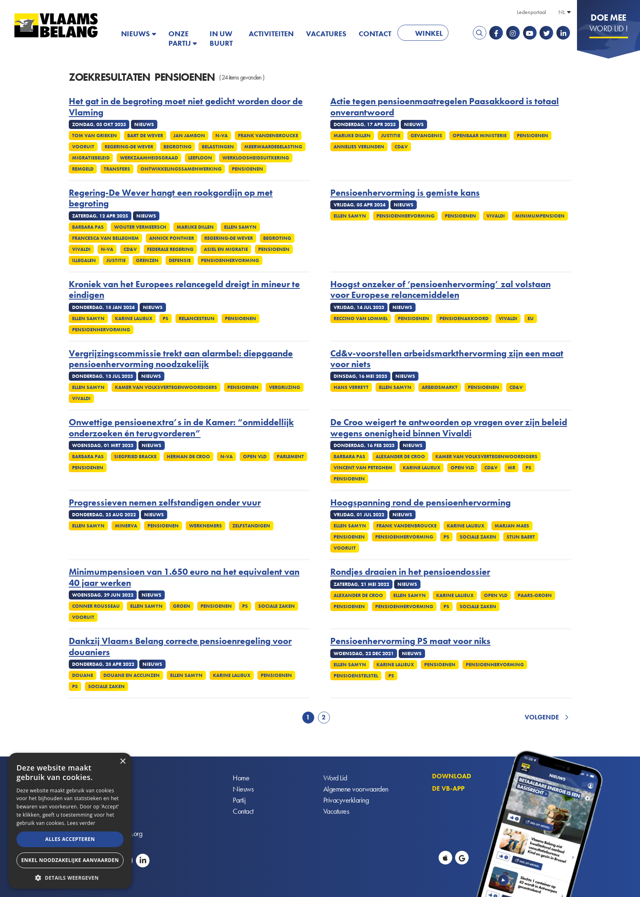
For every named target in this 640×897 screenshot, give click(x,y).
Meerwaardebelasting (273, 146)
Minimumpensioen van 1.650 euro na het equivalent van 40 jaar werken (184, 577)
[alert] (70, 821)
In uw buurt (221, 38)
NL (561, 12)
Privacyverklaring (346, 800)
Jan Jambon (189, 135)
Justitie (390, 135)
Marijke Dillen (352, 135)
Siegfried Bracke (135, 456)
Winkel (429, 33)
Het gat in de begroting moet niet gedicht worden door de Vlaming (186, 107)
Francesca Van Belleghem (105, 238)
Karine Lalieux (133, 318)
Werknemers (205, 525)
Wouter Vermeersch (140, 227)
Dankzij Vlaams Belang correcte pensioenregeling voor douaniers (180, 647)
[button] (70, 877)
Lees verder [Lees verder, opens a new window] (81, 823)
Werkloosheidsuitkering (255, 158)
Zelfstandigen (251, 525)
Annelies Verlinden (359, 146)
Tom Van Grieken (94, 135)
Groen (181, 606)
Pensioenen (247, 169)
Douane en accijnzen (131, 675)
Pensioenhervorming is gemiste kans (405, 192)
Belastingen (218, 146)
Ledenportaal (531, 12)
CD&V (130, 249)
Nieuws (135, 33)
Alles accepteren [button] (70, 839)
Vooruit (83, 146)
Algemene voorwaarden (355, 789)
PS (165, 318)
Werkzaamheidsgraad (149, 158)
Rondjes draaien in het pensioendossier (410, 572)
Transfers (117, 169)
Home (241, 777)
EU (531, 318)
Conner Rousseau (96, 606)
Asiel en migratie (226, 249)
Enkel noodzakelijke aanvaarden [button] (70, 860)
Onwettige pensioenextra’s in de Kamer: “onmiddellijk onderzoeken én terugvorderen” (181, 428)
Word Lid (335, 777)
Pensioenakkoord (463, 318)
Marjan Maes (512, 525)
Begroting (178, 146)
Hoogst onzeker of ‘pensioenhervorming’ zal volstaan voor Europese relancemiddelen (440, 290)
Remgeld (82, 169)
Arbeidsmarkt (440, 387)
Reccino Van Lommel (361, 318)
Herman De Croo (188, 456)
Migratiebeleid (91, 158)
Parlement (290, 456)
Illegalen (84, 260)
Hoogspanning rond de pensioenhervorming (420, 502)
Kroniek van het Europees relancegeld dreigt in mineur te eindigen (184, 290)
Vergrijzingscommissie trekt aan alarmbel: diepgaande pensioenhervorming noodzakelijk (181, 359)
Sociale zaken (478, 537)
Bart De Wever (145, 135)
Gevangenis (426, 135)
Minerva (126, 525)
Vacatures (326, 33)
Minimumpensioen (540, 216)
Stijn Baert (521, 537)
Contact (375, 33)
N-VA (221, 135)
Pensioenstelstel (356, 675)
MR (511, 467)
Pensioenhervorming (230, 260)
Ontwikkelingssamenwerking (181, 169)
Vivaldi (81, 249)
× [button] (122, 762)
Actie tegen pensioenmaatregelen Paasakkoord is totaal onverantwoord (444, 107)
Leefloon (200, 158)
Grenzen (147, 260)
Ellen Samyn (240, 227)
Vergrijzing (284, 387)
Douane (82, 675)
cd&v (401, 146)
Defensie (180, 260)
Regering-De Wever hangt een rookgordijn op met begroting (171, 198)
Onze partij (179, 38)
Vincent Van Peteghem (363, 467)
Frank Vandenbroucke (268, 135)
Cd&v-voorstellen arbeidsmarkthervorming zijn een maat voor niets (446, 359)
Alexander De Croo (400, 456)
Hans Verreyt (351, 387)
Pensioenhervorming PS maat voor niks (410, 641)
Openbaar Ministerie (480, 135)
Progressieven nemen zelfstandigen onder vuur (165, 502)
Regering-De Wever (129, 146)
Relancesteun (197, 318)
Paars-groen (535, 595)
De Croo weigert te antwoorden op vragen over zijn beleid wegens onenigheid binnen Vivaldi (448, 428)
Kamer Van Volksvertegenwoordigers (166, 387)
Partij (239, 800)
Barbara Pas (88, 227)
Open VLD (254, 456)
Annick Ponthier (171, 238)
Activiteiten (271, 33)
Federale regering (170, 249)
